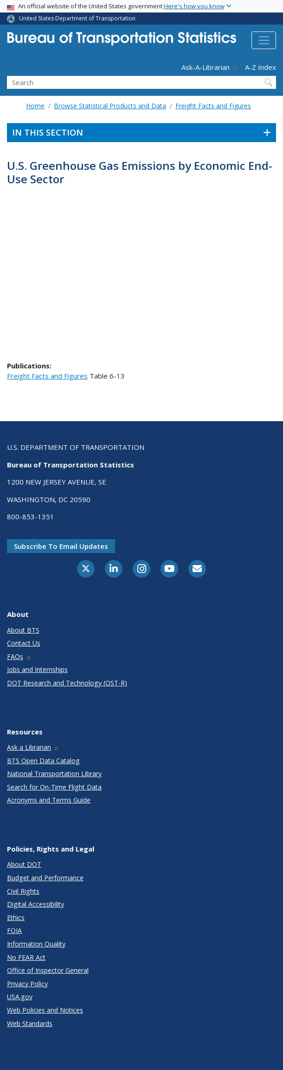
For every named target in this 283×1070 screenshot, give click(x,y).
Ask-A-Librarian (209, 67)
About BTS (23, 630)
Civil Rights (23, 891)
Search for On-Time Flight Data (54, 787)
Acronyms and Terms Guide (48, 800)
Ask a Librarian (33, 747)
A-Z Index (260, 67)
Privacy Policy (27, 983)
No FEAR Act (26, 957)
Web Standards (29, 1023)
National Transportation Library (54, 773)
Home (35, 105)
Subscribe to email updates (61, 546)
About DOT (24, 864)
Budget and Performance (45, 877)
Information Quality (36, 943)
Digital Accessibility (35, 904)
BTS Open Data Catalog (43, 760)
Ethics (16, 917)
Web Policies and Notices (45, 1010)
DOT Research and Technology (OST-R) (67, 682)
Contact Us (23, 643)
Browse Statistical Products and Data (110, 105)
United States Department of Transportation (77, 18)
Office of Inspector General (48, 970)
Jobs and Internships (37, 669)
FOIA (14, 930)
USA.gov (19, 996)
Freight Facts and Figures (213, 105)
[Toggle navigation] (263, 40)
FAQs (19, 656)
